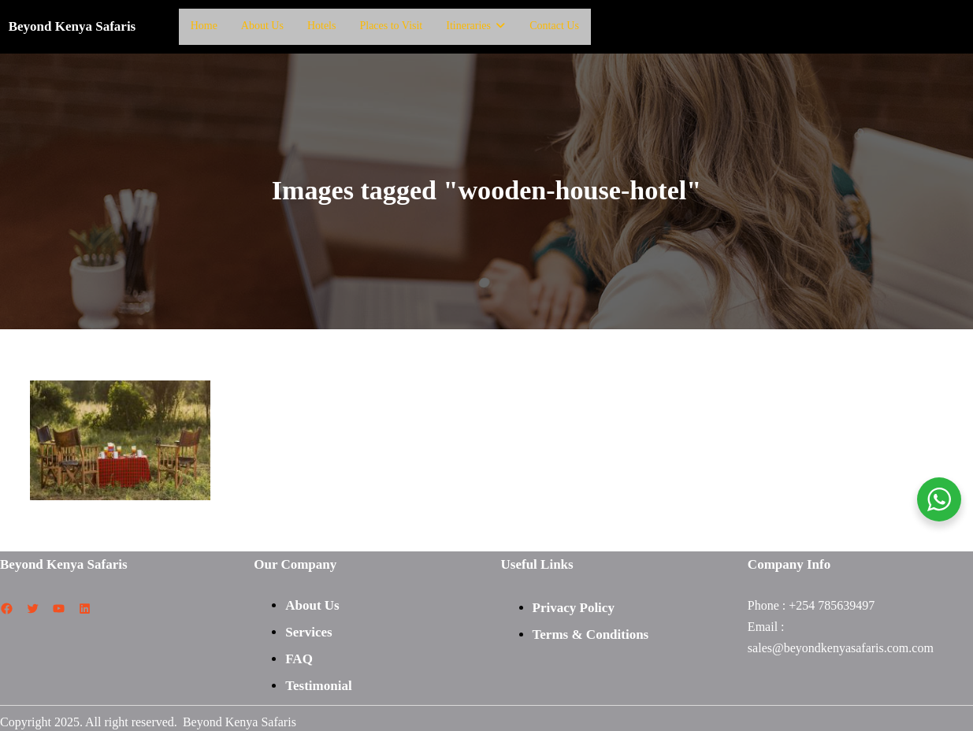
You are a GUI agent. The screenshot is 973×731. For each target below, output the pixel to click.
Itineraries (475, 26)
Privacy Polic (570, 606)
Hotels (321, 26)
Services (308, 630)
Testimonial (318, 684)
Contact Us (552, 26)
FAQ (299, 657)
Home (204, 26)
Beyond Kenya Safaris (72, 25)
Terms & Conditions (591, 632)
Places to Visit (390, 26)
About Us (262, 26)
